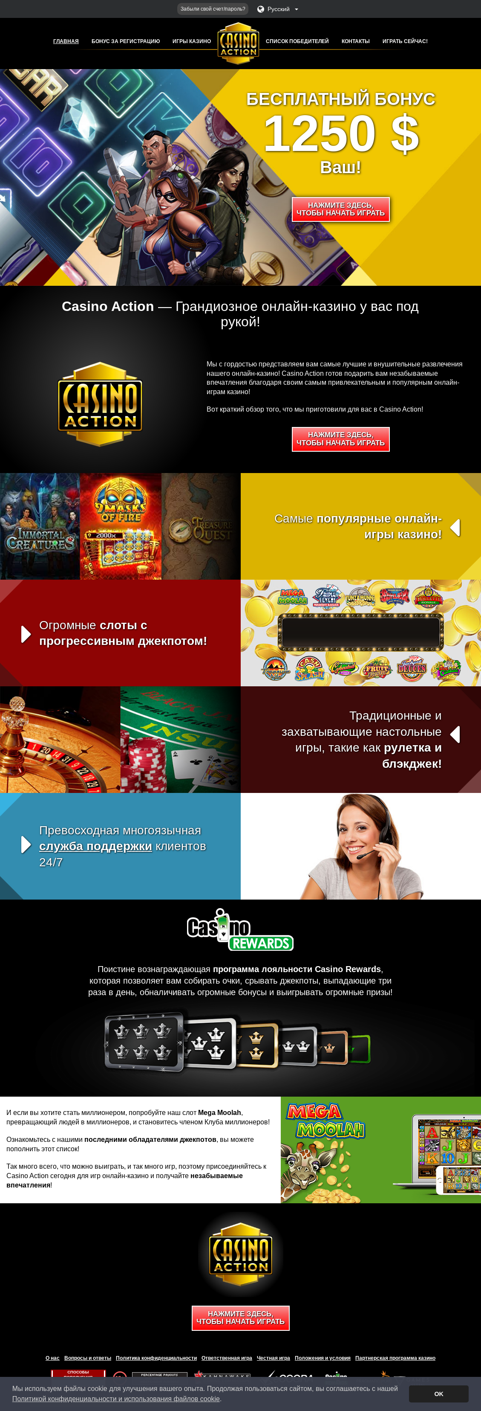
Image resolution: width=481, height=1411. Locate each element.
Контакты (356, 41)
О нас (53, 1358)
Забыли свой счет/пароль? (213, 9)
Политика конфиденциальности (156, 1358)
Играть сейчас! (405, 41)
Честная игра (273, 1358)
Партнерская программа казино (395, 1358)
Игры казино (192, 41)
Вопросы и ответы (87, 1358)
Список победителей (297, 41)
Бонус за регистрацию (126, 41)
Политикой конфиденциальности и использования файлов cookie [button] (116, 1398)
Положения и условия (323, 1358)
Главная (66, 41)
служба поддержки (95, 846)
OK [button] (439, 1394)
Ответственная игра (227, 1358)
